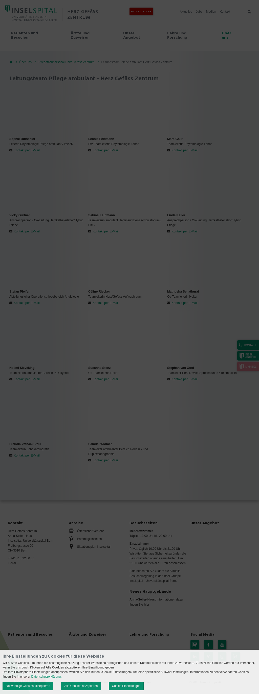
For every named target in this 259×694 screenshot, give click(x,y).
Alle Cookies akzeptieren (81, 686)
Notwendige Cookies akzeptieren (28, 686)
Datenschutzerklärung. (46, 676)
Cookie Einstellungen (126, 686)
